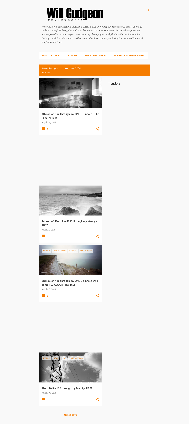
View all (46, 73)
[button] (97, 129)
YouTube (73, 56)
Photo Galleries (51, 56)
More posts (70, 415)
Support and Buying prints (129, 56)
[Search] (148, 10)
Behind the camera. (96, 56)
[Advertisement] (69, 160)
